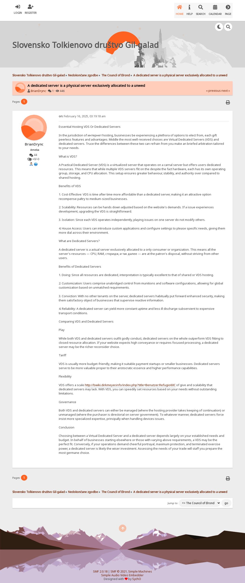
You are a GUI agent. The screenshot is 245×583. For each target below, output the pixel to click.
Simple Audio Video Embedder (122, 571)
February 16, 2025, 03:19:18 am (82, 113)
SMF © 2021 (118, 568)
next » (225, 87)
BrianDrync (38, 87)
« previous (213, 87)
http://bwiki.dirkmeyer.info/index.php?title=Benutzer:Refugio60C (130, 381)
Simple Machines (140, 568)
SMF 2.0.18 (100, 568)
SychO (136, 575)
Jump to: (173, 499)
